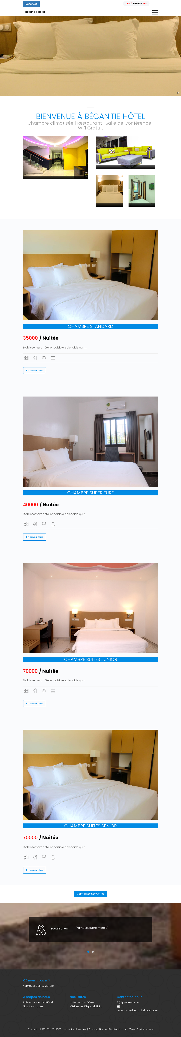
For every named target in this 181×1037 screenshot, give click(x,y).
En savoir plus (34, 370)
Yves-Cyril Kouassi (141, 1029)
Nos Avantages (33, 1006)
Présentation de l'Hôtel (38, 1002)
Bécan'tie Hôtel (35, 12)
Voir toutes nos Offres (90, 894)
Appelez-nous (129, 1002)
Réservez (31, 4)
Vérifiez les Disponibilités (86, 1006)
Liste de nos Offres (82, 1002)
